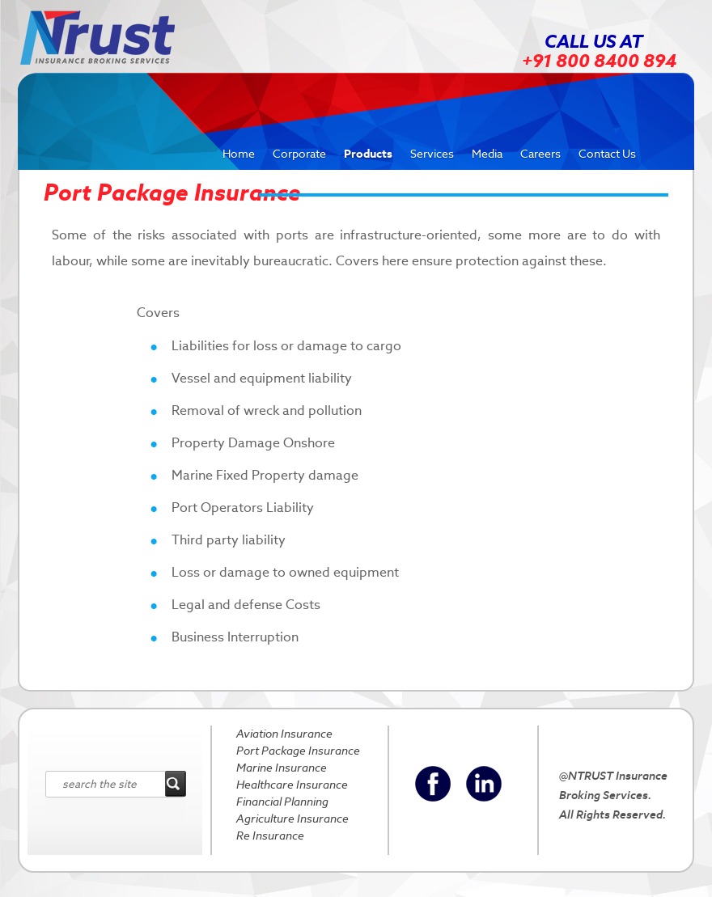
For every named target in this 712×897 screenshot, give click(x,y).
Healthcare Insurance (292, 784)
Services (432, 153)
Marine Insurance (281, 767)
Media (487, 153)
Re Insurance (270, 835)
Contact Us (607, 153)
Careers (540, 153)
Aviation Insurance (284, 733)
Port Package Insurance (298, 750)
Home (238, 153)
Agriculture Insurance (292, 818)
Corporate (299, 153)
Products (368, 153)
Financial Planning (282, 801)
